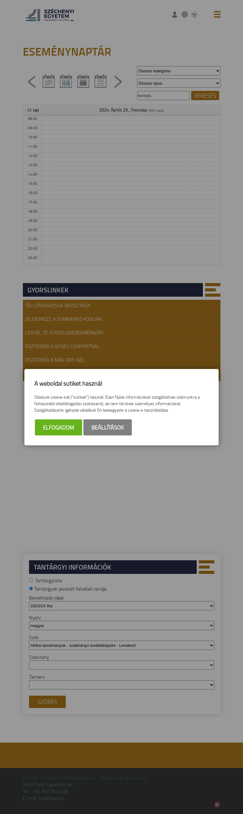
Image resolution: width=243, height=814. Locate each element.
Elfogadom (58, 427)
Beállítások (107, 427)
